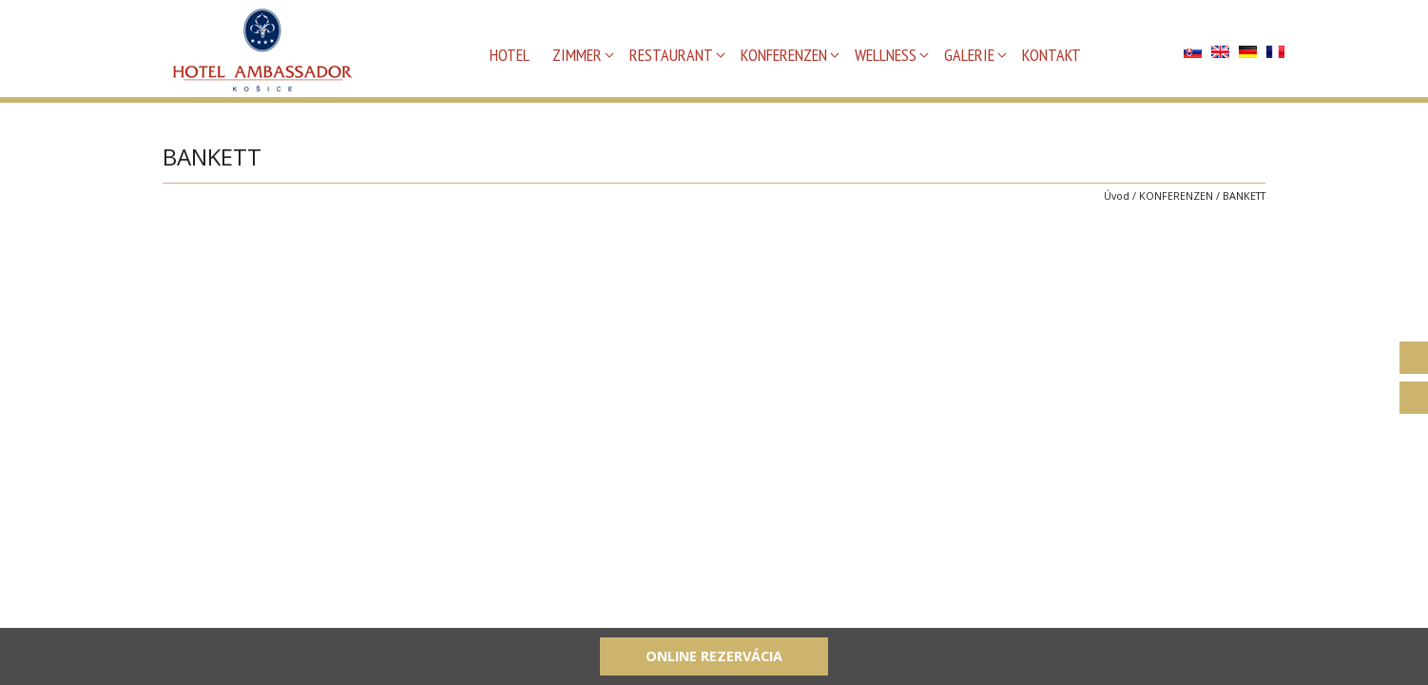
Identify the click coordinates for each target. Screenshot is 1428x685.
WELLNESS (886, 55)
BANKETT (1244, 195)
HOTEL (510, 55)
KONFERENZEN (784, 55)
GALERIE (969, 55)
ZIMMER (577, 55)
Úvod (1116, 195)
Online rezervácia (714, 656)
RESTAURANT (671, 55)
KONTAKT (1051, 55)
